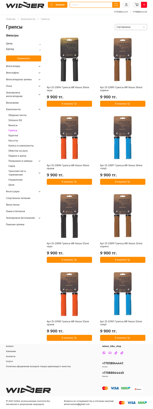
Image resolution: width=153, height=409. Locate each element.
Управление (15, 179)
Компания (11, 351)
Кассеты (13, 140)
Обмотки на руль (18, 150)
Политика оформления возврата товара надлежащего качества (38, 366)
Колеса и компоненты (21, 145)
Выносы (12, 125)
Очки (9, 86)
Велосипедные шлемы (19, 79)
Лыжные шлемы (15, 224)
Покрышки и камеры (20, 161)
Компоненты (28, 19)
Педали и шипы (17, 155)
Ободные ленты (17, 115)
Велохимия (12, 102)
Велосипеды (13, 66)
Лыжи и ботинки (15, 211)
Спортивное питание (18, 198)
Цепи (11, 184)
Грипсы (12, 130)
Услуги (9, 361)
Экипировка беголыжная (20, 217)
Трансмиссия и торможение (17, 173)
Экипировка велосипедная (14, 94)
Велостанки (12, 204)
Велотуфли (12, 72)
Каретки (13, 135)
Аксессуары (12, 191)
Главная (10, 19)
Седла (11, 166)
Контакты (10, 356)
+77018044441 (121, 12)
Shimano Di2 (15, 120)
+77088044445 (140, 12)
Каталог (57, 4)
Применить (23, 58)
